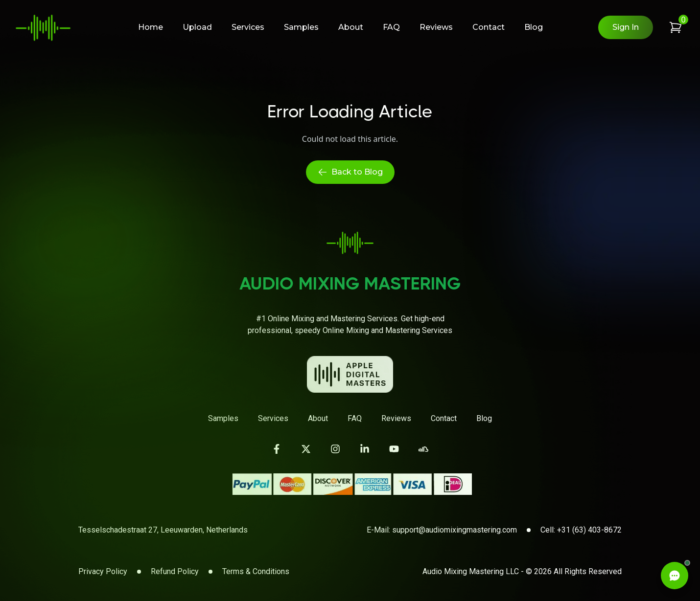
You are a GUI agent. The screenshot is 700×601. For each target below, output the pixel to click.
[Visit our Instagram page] (335, 449)
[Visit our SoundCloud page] (423, 449)
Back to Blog (350, 172)
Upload (197, 27)
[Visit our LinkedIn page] (365, 449)
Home (150, 27)
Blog (533, 27)
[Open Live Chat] (674, 575)
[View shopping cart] (675, 27)
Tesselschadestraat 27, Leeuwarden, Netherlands (163, 529)
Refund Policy (175, 571)
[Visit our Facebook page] (276, 449)
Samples (301, 27)
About (350, 27)
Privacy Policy (102, 571)
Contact (488, 27)
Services (248, 27)
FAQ (391, 27)
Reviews (436, 27)
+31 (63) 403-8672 (589, 529)
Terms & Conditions (255, 571)
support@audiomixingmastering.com (454, 529)
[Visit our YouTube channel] (394, 449)
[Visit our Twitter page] (306, 449)
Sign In (625, 27)
